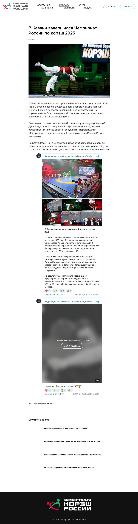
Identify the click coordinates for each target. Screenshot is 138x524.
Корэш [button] (82, 5)
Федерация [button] (43, 5)
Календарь (47, 8)
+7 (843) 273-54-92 (108, 6)
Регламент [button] (69, 8)
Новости (64, 5)
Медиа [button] (88, 8)
